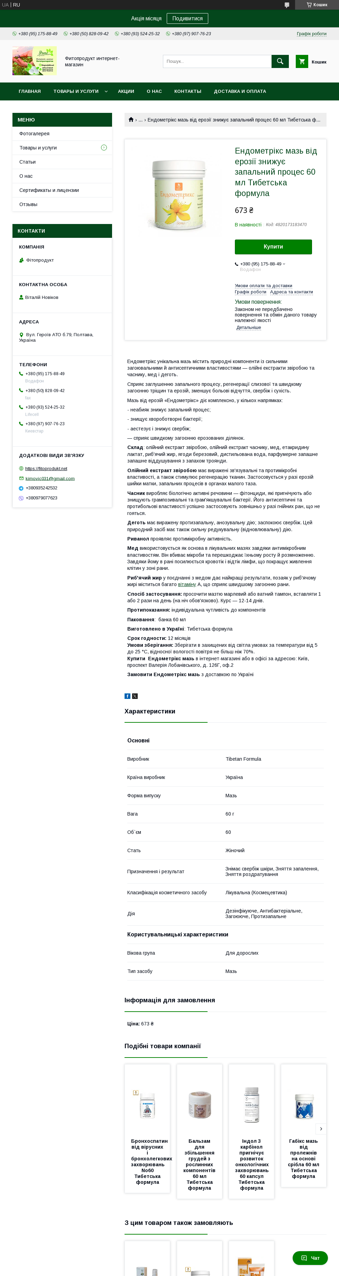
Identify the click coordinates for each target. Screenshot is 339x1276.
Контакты (187, 91)
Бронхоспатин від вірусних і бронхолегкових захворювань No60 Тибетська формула (152, 1161)
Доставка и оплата (240, 91)
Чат (310, 1258)
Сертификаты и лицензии (49, 190)
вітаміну (187, 584)
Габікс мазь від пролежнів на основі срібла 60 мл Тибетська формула (304, 1158)
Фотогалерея (34, 133)
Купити (273, 247)
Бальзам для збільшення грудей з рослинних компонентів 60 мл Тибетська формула (200, 1164)
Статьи (27, 162)
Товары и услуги (76, 91)
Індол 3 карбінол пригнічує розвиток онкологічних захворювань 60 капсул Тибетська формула (252, 1164)
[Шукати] (280, 61)
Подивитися (187, 18)
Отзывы (28, 204)
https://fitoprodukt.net (46, 468)
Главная (30, 91)
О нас (154, 91)
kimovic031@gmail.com (50, 478)
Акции (126, 91)
